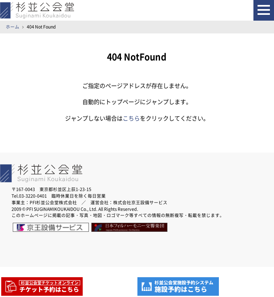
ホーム (12, 27)
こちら (131, 118)
